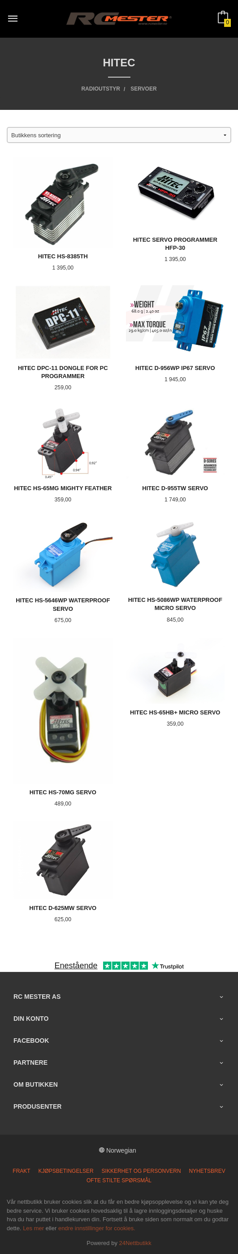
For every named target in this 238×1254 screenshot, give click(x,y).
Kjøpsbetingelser (66, 1171)
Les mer (33, 1228)
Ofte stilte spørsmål (119, 1180)
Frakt (21, 1171)
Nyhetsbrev (207, 1171)
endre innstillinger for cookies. (96, 1228)
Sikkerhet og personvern (141, 1171)
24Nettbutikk (135, 1243)
